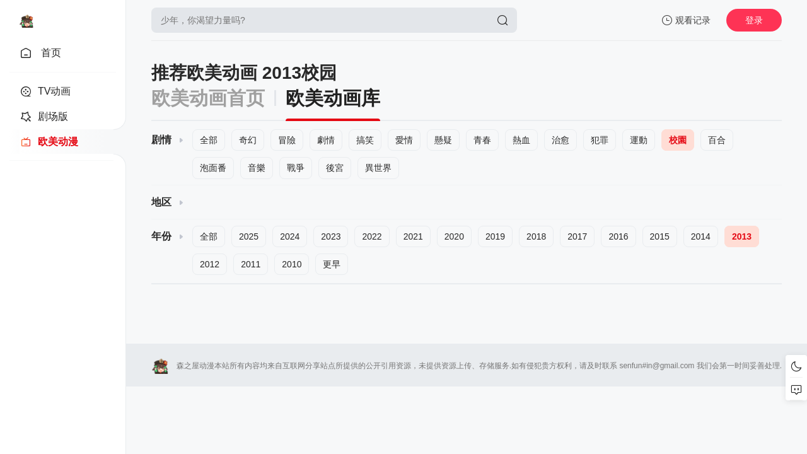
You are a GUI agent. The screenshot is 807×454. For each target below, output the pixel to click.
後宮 (335, 168)
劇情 (326, 140)
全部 (209, 140)
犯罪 (599, 140)
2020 (454, 236)
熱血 (521, 140)
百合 (717, 140)
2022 (371, 236)
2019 (495, 236)
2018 (536, 236)
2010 (291, 264)
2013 (742, 236)
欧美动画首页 (208, 98)
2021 (413, 236)
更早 (331, 264)
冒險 (287, 140)
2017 (577, 236)
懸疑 (443, 140)
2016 (618, 236)
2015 (660, 236)
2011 (250, 264)
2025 (248, 236)
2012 (209, 264)
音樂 (256, 168)
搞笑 (365, 140)
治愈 (560, 140)
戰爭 (296, 168)
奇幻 (248, 140)
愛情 (404, 140)
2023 (330, 236)
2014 (701, 236)
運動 (638, 140)
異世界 (378, 168)
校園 (678, 140)
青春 (482, 140)
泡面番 (213, 168)
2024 (289, 236)
